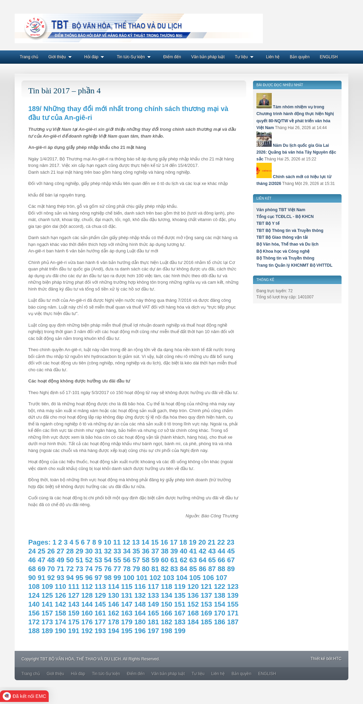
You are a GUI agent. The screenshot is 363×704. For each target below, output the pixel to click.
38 (164, 551)
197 (153, 631)
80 (145, 569)
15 (154, 542)
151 (179, 604)
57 (136, 560)
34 (126, 551)
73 (79, 569)
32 (108, 551)
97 (98, 577)
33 (117, 551)
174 (60, 622)
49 (60, 560)
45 (231, 551)
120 (193, 586)
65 (212, 560)
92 (51, 577)
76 (108, 569)
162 (113, 613)
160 (87, 613)
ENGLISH (329, 56)
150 (166, 604)
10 (107, 542)
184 (193, 622)
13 (136, 542)
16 (164, 542)
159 (73, 613)
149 (153, 604)
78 (126, 569)
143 (73, 604)
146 (113, 604)
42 (202, 551)
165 (153, 613)
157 (47, 613)
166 (166, 613)
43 (212, 551)
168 (193, 613)
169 (206, 613)
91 (41, 577)
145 (100, 604)
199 (179, 631)
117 (153, 586)
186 (219, 622)
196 (140, 631)
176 (87, 622)
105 (195, 577)
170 (219, 613)
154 (219, 604)
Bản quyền (300, 56)
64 (202, 560)
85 (193, 569)
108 (34, 586)
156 (34, 613)
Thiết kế (318, 658)
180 (140, 622)
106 (208, 577)
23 (230, 542)
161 (100, 613)
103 (168, 577)
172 (34, 622)
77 (117, 569)
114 (113, 586)
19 (192, 542)
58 (145, 560)
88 (221, 569)
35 (136, 551)
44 (221, 551)
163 (126, 613)
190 (60, 631)
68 (32, 569)
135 (179, 595)
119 (179, 586)
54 (108, 560)
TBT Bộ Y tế (268, 223)
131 (126, 595)
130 (113, 595)
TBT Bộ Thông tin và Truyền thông (289, 230)
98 (108, 577)
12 (126, 542)
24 (32, 551)
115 (126, 586)
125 (47, 595)
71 (60, 569)
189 (47, 631)
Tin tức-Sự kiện (135, 57)
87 (212, 569)
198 (166, 631)
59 (155, 560)
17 (173, 542)
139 (232, 595)
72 (70, 569)
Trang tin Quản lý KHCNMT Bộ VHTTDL (294, 265)
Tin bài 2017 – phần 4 (64, 90)
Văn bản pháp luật (208, 56)
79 (136, 569)
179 (126, 622)
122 (219, 586)
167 (179, 613)
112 (87, 586)
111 (73, 586)
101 (141, 577)
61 (174, 560)
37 (155, 551)
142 (60, 604)
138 (219, 595)
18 (183, 542)
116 (140, 586)
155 (232, 604)
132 (140, 595)
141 (47, 604)
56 (126, 560)
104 (181, 577)
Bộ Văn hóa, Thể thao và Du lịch (287, 244)
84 (183, 569)
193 (100, 631)
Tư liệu (245, 57)
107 (221, 577)
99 (117, 577)
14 (145, 542)
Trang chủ (29, 56)
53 (98, 560)
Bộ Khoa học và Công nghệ (283, 251)
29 (79, 551)
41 (193, 551)
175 (73, 622)
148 (140, 604)
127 (73, 595)
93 (60, 577)
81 (155, 569)
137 (206, 595)
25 (41, 551)
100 (128, 577)
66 (221, 560)
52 (89, 560)
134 (166, 595)
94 (70, 577)
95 (79, 577)
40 (183, 551)
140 (34, 604)
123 (232, 586)
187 (232, 622)
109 (47, 586)
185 (206, 622)
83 (174, 569)
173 (47, 622)
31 (98, 551)
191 (73, 631)
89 (231, 569)
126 (60, 595)
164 (140, 613)
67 (231, 560)
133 (153, 595)
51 (79, 560)
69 (41, 569)
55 (117, 560)
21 (211, 542)
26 (51, 551)
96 (89, 577)
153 (206, 604)
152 (193, 604)
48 (51, 560)
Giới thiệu (61, 57)
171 (232, 613)
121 (206, 586)
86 (202, 569)
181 (153, 622)
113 (100, 586)
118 (166, 586)
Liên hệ (273, 56)
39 (174, 551)
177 (100, 622)
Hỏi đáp (95, 57)
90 (32, 577)
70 (51, 569)
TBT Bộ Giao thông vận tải (282, 237)
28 (70, 551)
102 (155, 577)
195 (126, 631)
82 (164, 569)
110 (60, 586)
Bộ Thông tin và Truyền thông (285, 258)
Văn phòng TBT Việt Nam (280, 209)
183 (179, 622)
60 (164, 560)
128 (87, 595)
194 (113, 631)
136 (193, 595)
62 (183, 560)
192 (87, 631)
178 (113, 622)
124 (34, 595)
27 (60, 551)
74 (89, 569)
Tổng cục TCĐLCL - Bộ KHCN (285, 216)
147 (126, 604)
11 (117, 542)
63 (193, 560)
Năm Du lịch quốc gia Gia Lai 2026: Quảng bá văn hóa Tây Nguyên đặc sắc (296, 152)
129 (100, 595)
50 (70, 560)
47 (41, 560)
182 (166, 622)
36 (145, 551)
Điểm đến (172, 56)
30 (89, 551)
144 (87, 604)
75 (98, 569)
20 (202, 542)
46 (32, 560)
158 (60, 613)
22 (221, 542)
